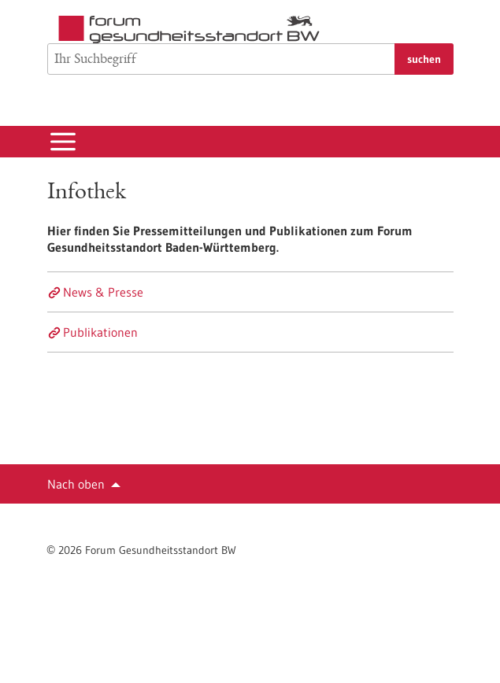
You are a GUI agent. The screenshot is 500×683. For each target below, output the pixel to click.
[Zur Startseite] (193, 29)
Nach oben (76, 484)
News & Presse (103, 292)
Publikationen (100, 332)
